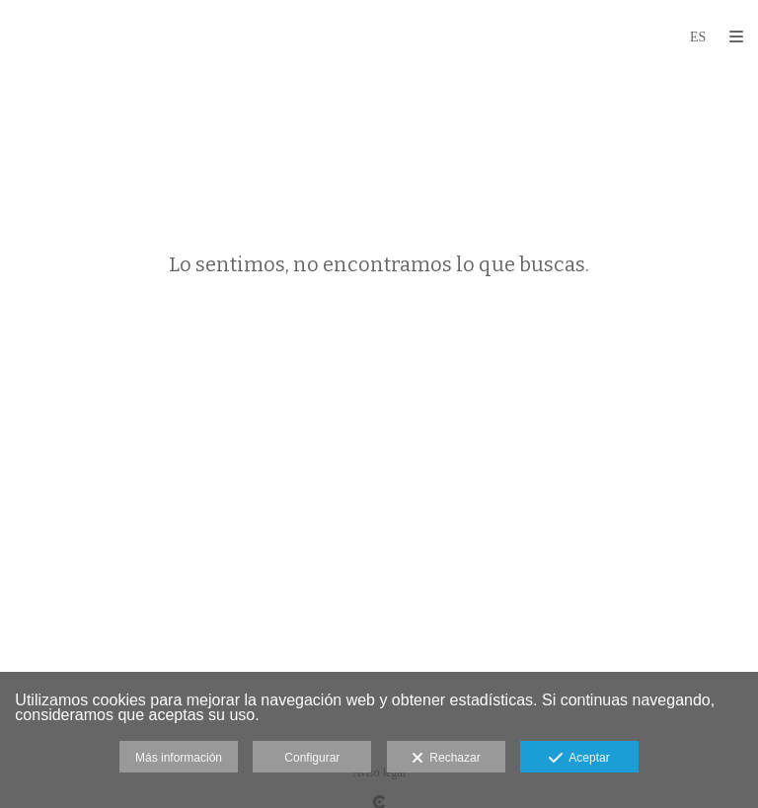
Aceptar (579, 759)
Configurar (312, 758)
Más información (178, 758)
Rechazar (446, 759)
